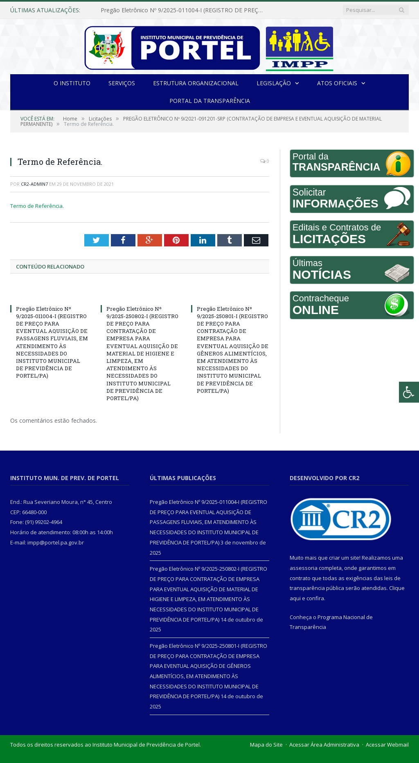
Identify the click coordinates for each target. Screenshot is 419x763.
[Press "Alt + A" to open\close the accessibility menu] (409, 392)
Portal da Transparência (209, 101)
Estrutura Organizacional (196, 83)
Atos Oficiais (337, 83)
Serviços (121, 83)
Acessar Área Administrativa (324, 744)
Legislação (274, 83)
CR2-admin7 (34, 184)
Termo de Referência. (37, 206)
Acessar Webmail (387, 744)
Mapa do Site (266, 744)
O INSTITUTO (72, 83)
